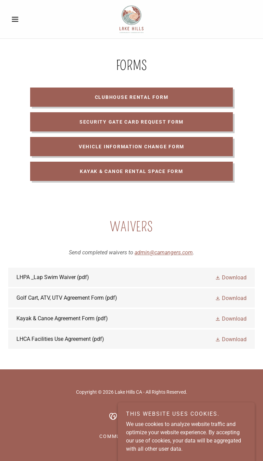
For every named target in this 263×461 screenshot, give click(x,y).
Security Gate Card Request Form (131, 122)
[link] (131, 19)
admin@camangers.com (164, 252)
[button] (26, 19)
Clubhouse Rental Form (131, 97)
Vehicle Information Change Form (131, 146)
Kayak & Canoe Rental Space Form (131, 171)
